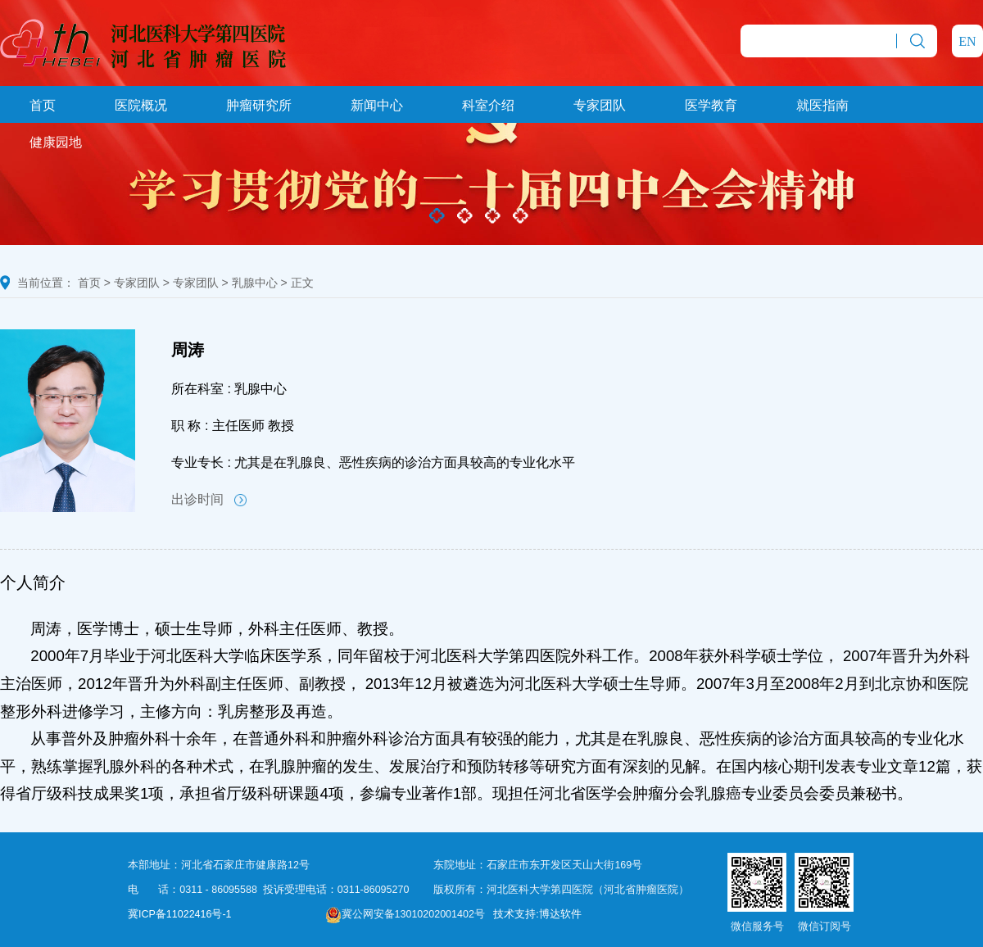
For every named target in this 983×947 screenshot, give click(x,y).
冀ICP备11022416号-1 (180, 914)
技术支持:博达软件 (537, 914)
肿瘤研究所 (259, 105)
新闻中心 (377, 105)
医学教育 (711, 105)
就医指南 (822, 105)
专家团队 (599, 105)
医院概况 (141, 105)
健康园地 (55, 142)
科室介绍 (488, 105)
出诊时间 (209, 499)
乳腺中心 (255, 282)
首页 (42, 105)
